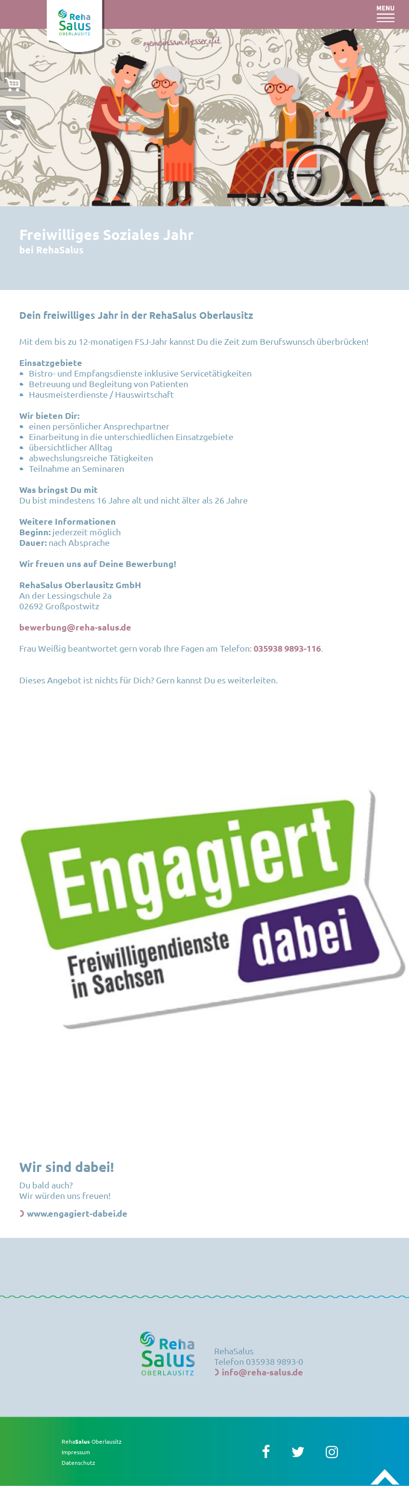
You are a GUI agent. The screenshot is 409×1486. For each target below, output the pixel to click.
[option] (204, 117)
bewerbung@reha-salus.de (75, 626)
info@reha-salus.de (262, 1371)
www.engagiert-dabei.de (77, 1213)
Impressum (76, 1452)
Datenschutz (78, 1462)
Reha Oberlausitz (92, 1441)
